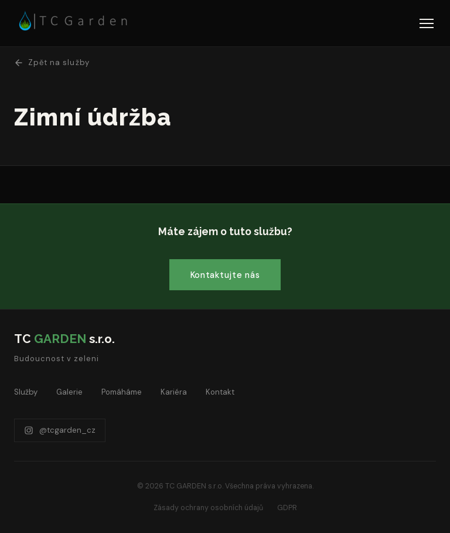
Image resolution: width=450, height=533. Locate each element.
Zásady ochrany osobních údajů (208, 507)
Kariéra (174, 392)
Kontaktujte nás (225, 275)
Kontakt (220, 392)
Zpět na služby (52, 62)
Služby (26, 392)
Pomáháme (121, 392)
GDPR (287, 507)
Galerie (69, 392)
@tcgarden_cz (60, 430)
